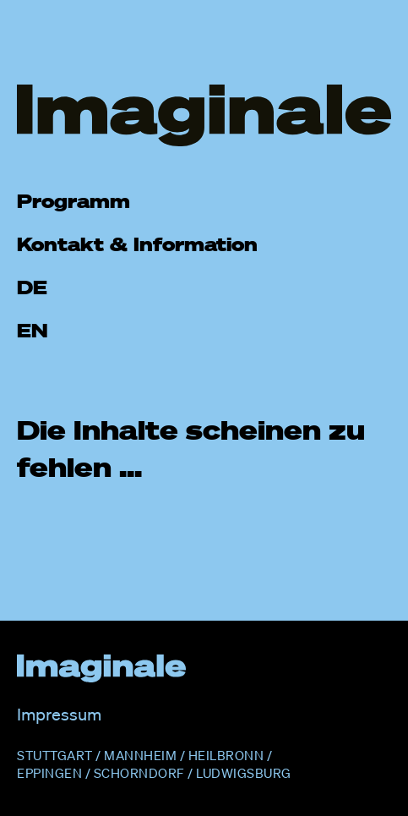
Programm (73, 200)
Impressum (59, 714)
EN (32, 330)
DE (32, 287)
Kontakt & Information (137, 244)
